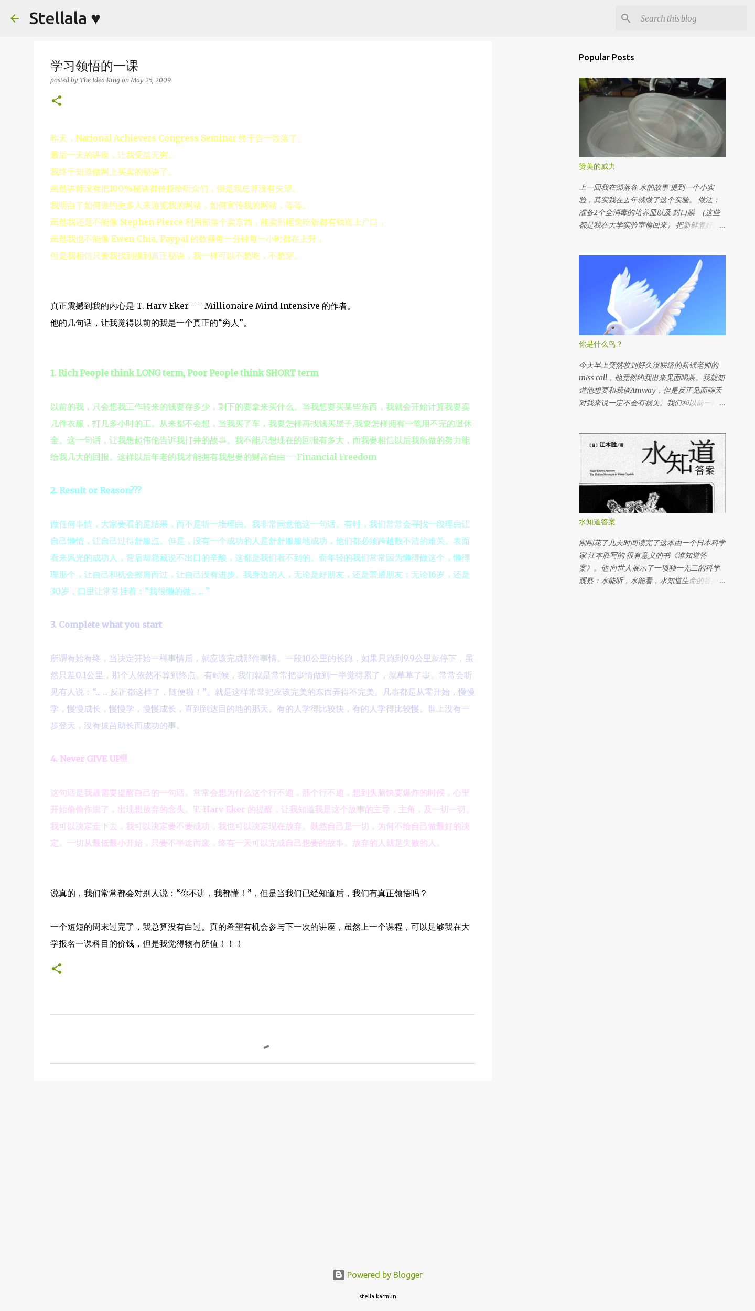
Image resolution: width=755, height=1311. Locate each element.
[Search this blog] (692, 18)
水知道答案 (597, 522)
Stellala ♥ (65, 17)
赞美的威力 (597, 166)
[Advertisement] (262, 1170)
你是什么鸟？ (601, 344)
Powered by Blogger (377, 1275)
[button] (56, 101)
